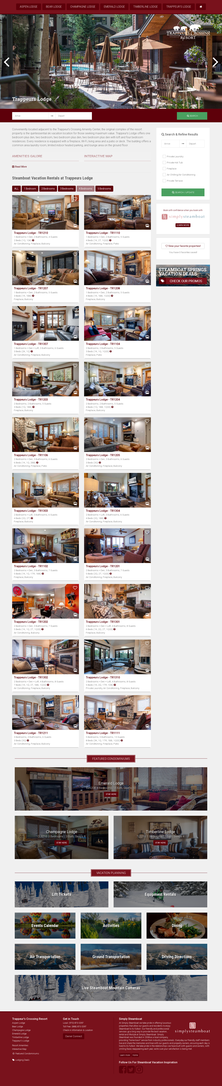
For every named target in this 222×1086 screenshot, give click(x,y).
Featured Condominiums (25, 1053)
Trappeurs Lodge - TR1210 (31, 233)
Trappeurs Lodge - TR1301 (103, 621)
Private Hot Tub (173, 162)
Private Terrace (173, 180)
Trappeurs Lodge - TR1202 (31, 621)
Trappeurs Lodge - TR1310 (103, 677)
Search (192, 116)
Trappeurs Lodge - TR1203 (31, 399)
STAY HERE (111, 794)
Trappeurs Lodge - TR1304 (103, 510)
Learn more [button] (125, 1055)
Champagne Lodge (82, 6)
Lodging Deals (20, 1060)
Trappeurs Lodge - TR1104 (103, 344)
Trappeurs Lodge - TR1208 (103, 288)
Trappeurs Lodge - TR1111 (103, 733)
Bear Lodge (54, 6)
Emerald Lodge (114, 6)
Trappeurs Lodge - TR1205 (103, 455)
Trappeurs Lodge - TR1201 (103, 566)
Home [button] (135, 1055)
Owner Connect (73, 1036)
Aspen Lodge (28, 6)
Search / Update (183, 192)
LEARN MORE (183, 225)
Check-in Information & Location (78, 1030)
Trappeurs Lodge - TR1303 (31, 510)
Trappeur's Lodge (178, 6)
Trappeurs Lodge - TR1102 (31, 566)
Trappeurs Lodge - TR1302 (31, 677)
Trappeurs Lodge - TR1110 (103, 233)
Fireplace (169, 168)
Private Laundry (173, 156)
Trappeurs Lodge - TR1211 (31, 733)
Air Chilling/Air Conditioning (179, 174)
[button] (33, 240)
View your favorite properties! (183, 246)
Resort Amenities (20, 1045)
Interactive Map (19, 1049)
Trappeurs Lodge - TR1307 (31, 344)
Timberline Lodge (145, 6)
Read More (19, 166)
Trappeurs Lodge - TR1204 (103, 399)
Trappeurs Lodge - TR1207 (31, 288)
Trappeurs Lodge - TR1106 (31, 455)
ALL (16, 188)
